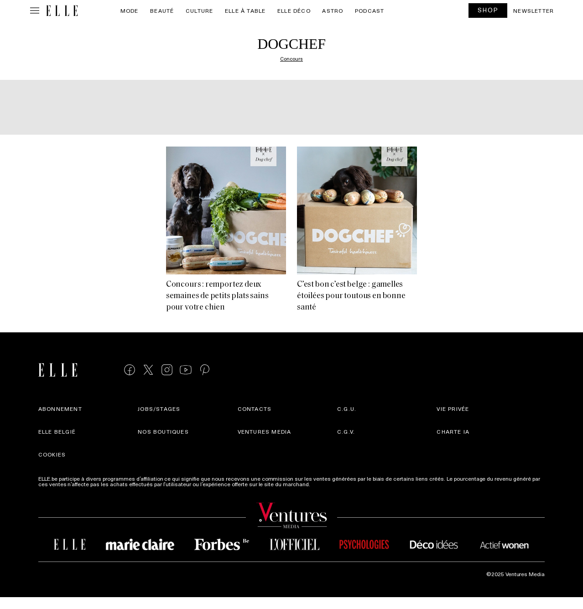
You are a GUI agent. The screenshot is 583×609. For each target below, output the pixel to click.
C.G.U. (346, 408)
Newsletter (533, 10)
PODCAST (369, 10)
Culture (199, 10)
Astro (332, 10)
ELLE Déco (294, 10)
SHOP (488, 10)
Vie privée (453, 408)
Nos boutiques (163, 431)
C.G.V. (346, 431)
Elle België (57, 431)
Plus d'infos (326, 484)
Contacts (255, 408)
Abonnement (60, 408)
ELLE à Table (245, 10)
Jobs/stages (159, 408)
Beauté (162, 10)
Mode (129, 10)
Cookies (52, 454)
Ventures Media (265, 431)
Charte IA (453, 431)
